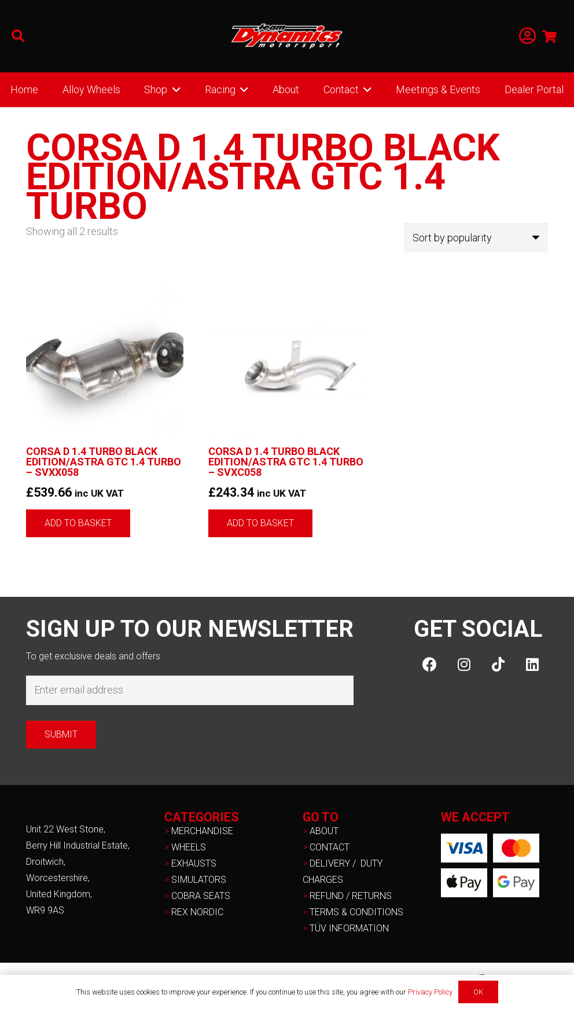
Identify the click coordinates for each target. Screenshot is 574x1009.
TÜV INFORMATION (349, 928)
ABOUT (324, 830)
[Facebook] (430, 664)
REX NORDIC (198, 912)
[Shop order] (476, 237)
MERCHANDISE (202, 830)
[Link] (527, 36)
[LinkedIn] (532, 664)
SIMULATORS (198, 879)
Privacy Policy (430, 992)
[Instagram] (464, 664)
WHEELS (188, 847)
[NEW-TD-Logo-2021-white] (287, 36)
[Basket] (550, 36)
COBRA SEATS (200, 895)
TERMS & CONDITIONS (356, 912)
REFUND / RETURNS (351, 895)
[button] (18, 35)
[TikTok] (498, 664)
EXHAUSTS (193, 863)
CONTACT (329, 847)
